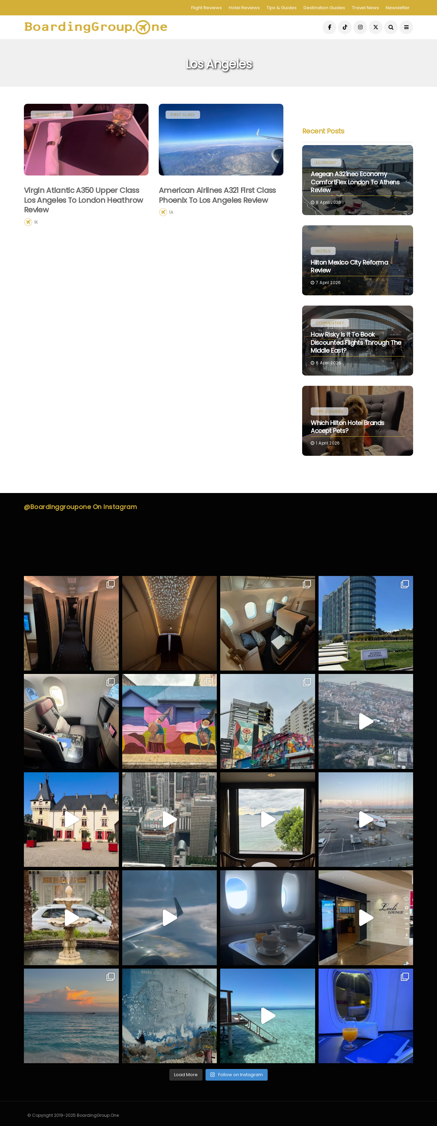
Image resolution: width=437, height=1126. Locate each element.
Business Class (52, 114)
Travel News (365, 7)
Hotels (323, 251)
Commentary (330, 323)
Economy (326, 162)
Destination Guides (324, 7)
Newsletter (398, 7)
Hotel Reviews (244, 7)
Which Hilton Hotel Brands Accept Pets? (347, 427)
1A (171, 212)
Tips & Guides (282, 7)
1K (36, 222)
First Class (183, 114)
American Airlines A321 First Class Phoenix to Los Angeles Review (217, 195)
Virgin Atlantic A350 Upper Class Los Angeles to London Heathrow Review (83, 200)
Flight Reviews (206, 7)
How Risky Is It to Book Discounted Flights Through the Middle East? (356, 342)
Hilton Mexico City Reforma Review (349, 266)
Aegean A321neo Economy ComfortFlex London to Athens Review (355, 182)
